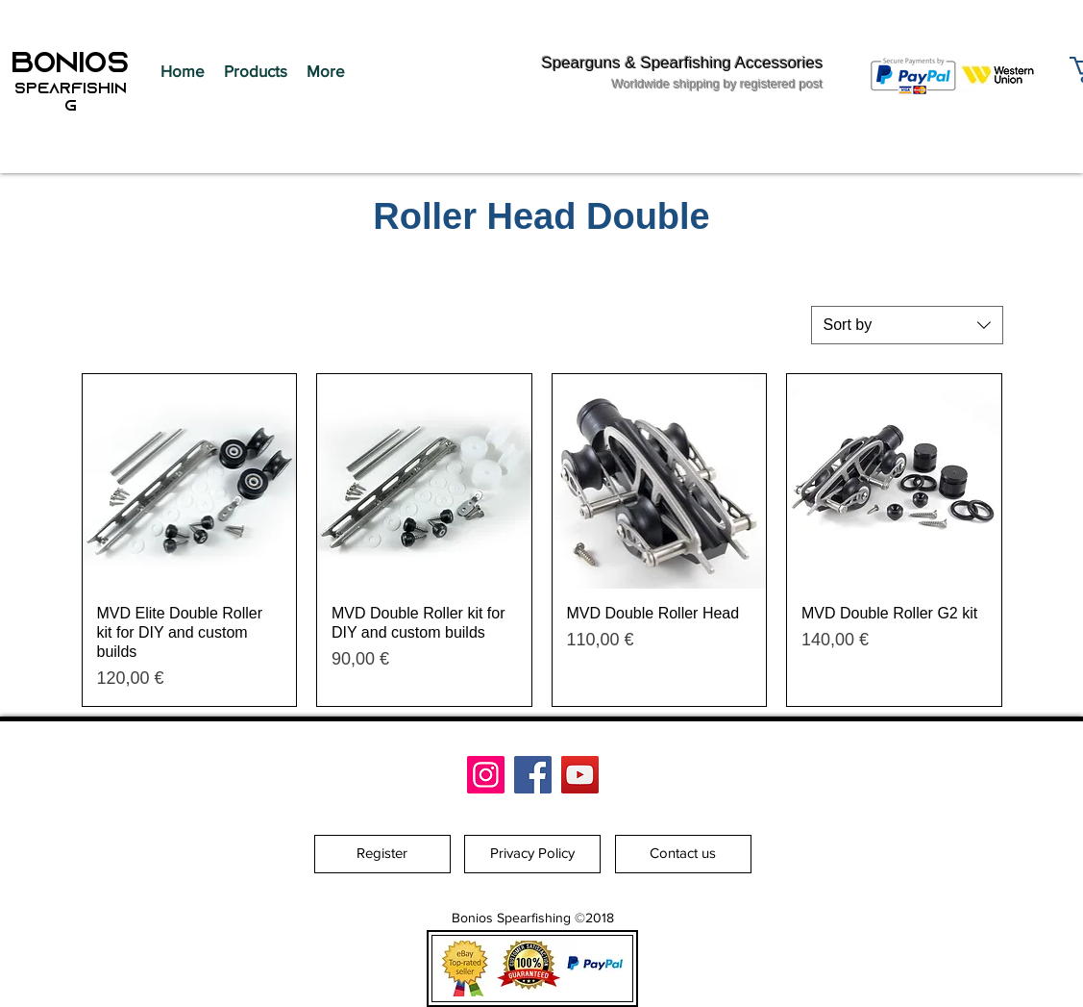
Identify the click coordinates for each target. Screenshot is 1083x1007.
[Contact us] (683, 854)
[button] (255, 71)
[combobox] (907, 325)
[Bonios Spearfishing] (486, 774)
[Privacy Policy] (532, 854)
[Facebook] (533, 774)
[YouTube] (580, 774)
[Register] (382, 854)
